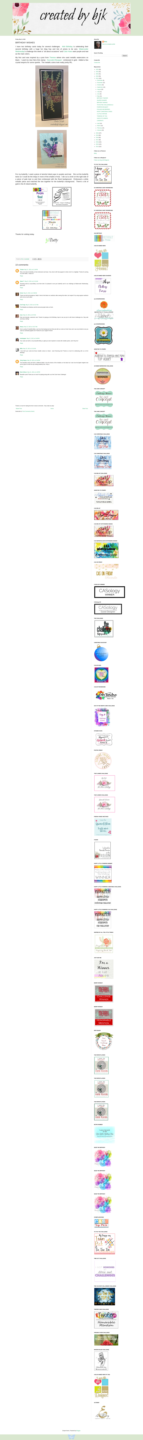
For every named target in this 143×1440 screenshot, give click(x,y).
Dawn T (22, 281)
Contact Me (97, 62)
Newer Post (19, 408)
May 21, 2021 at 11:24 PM (31, 269)
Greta (21, 293)
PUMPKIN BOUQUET (102, 107)
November (100, 82)
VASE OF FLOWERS (102, 118)
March (99, 125)
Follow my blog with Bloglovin (101, 160)
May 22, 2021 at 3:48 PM (33, 338)
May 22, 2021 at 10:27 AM (30, 326)
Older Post (85, 408)
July (98, 91)
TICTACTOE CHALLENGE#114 (105, 105)
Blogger (78, 1430)
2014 (97, 146)
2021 (97, 78)
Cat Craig (22, 304)
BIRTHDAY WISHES (102, 102)
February (99, 128)
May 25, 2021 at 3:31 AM (29, 348)
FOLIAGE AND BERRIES (103, 109)
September (100, 87)
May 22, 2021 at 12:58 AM (30, 293)
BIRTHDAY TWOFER (102, 98)
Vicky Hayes (23, 360)
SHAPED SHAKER (102, 100)
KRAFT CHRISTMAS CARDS (104, 111)
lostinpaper (23, 338)
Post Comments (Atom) (28, 411)
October (99, 85)
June (98, 94)
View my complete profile (108, 44)
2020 (97, 133)
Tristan (22, 269)
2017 (97, 139)
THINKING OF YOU (102, 116)
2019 (97, 135)
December (100, 80)
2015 (97, 144)
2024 (97, 71)
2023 (97, 74)
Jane (21, 315)
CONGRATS (100, 120)
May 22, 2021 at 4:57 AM (29, 315)
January (99, 130)
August (99, 89)
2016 (97, 142)
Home (52, 408)
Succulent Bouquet (54, 60)
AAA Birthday (67, 47)
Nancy (21, 326)
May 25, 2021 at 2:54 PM (33, 360)
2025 (97, 69)
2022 (97, 76)
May (98, 96)
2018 (97, 137)
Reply (21, 276)
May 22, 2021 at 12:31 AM (31, 281)
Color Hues (67, 51)
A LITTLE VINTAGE (102, 113)
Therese (52, 57)
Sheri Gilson (23, 372)
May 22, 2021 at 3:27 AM (32, 304)
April (98, 123)
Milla (21, 348)
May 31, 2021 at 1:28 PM (33, 372)
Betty (105, 41)
